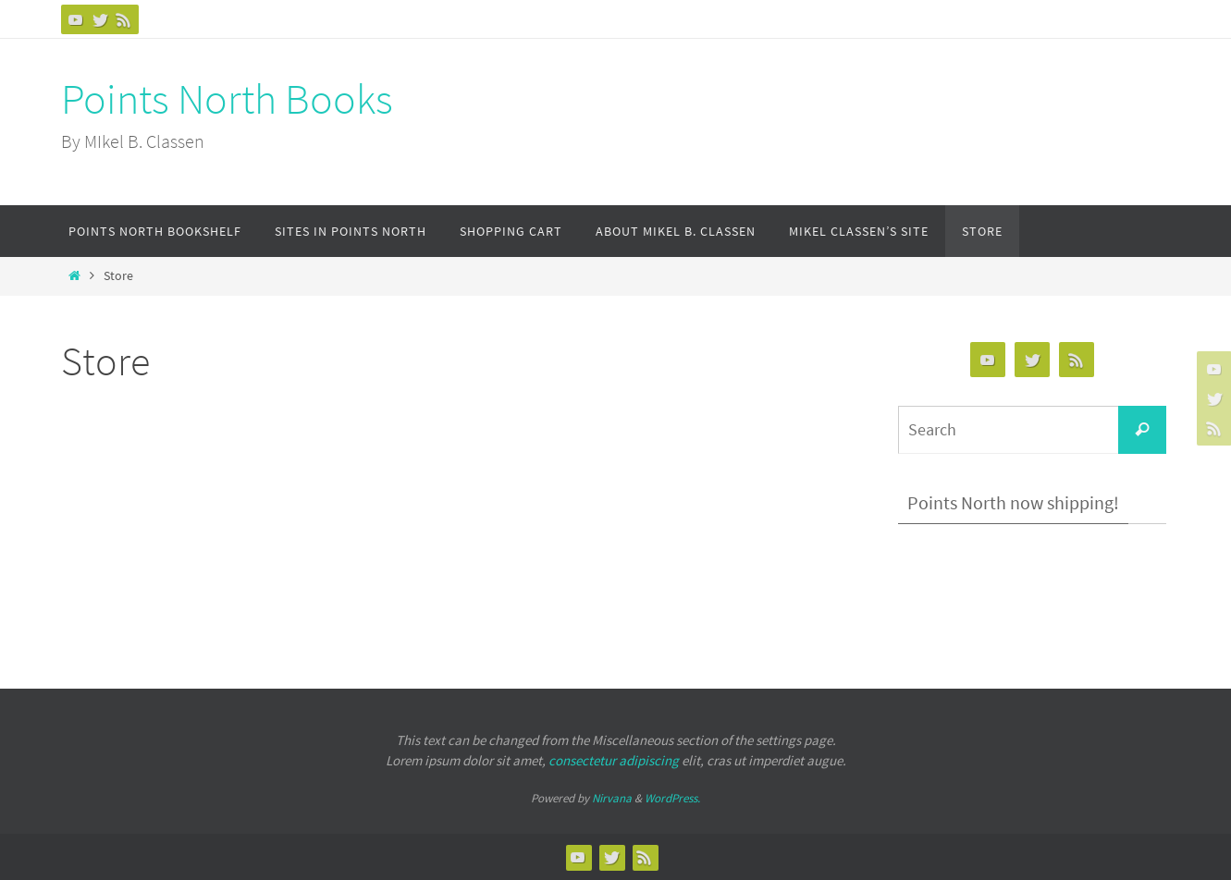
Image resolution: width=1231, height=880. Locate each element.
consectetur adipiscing (613, 760)
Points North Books (227, 99)
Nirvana (612, 798)
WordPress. (672, 798)
